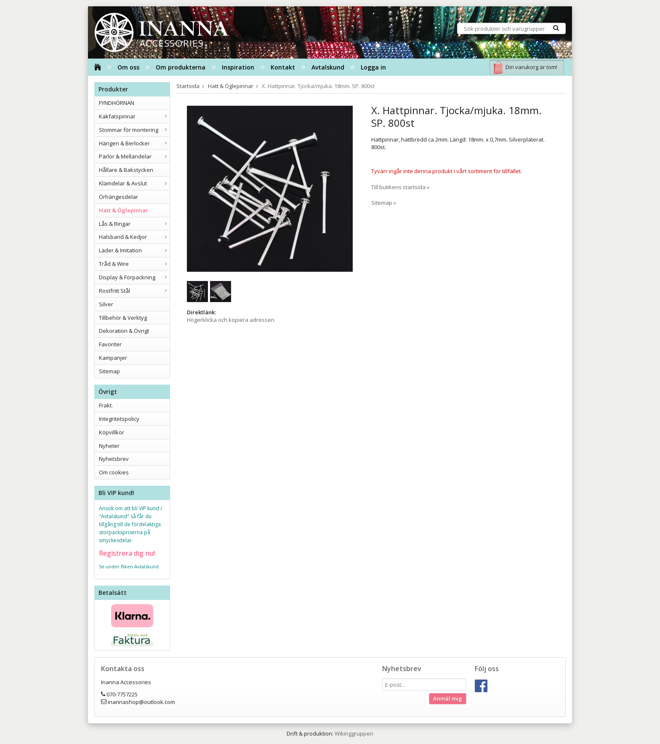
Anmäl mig (447, 698)
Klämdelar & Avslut (134, 183)
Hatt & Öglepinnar (123, 210)
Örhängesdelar (118, 197)
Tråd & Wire (134, 264)
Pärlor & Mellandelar (134, 156)
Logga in (373, 67)
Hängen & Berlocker (134, 143)
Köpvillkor (111, 432)
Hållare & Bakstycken (126, 170)
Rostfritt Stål (134, 290)
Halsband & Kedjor (134, 237)
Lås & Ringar (134, 223)
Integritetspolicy (119, 419)
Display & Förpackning (134, 277)
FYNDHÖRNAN (116, 103)
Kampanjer (113, 357)
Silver (106, 304)
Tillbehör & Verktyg (123, 317)
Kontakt (283, 67)
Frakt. (106, 405)
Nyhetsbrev (114, 459)
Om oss (128, 67)
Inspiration (238, 67)
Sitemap (109, 371)
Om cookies (114, 472)
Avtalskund (327, 67)
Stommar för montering (134, 130)
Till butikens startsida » (400, 187)
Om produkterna (180, 67)
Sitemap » (383, 202)
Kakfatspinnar (134, 116)
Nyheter (109, 446)
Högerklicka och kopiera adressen (230, 320)
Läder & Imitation (134, 250)
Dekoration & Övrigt (124, 331)
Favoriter (110, 344)
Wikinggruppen (354, 733)
